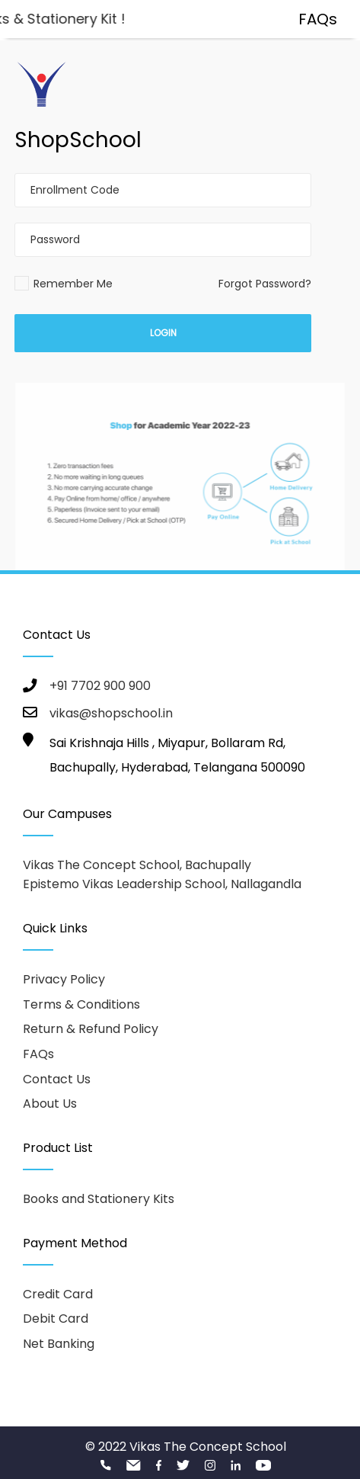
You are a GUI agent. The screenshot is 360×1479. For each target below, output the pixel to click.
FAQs (38, 1054)
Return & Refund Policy (90, 1029)
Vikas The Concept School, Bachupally (137, 865)
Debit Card (55, 1318)
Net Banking (58, 1343)
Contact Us (57, 1079)
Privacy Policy (64, 979)
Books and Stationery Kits (98, 1199)
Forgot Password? (264, 283)
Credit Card (58, 1294)
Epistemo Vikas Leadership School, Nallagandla (162, 884)
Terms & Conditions (81, 1004)
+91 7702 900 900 (100, 686)
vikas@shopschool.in (111, 713)
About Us (50, 1103)
